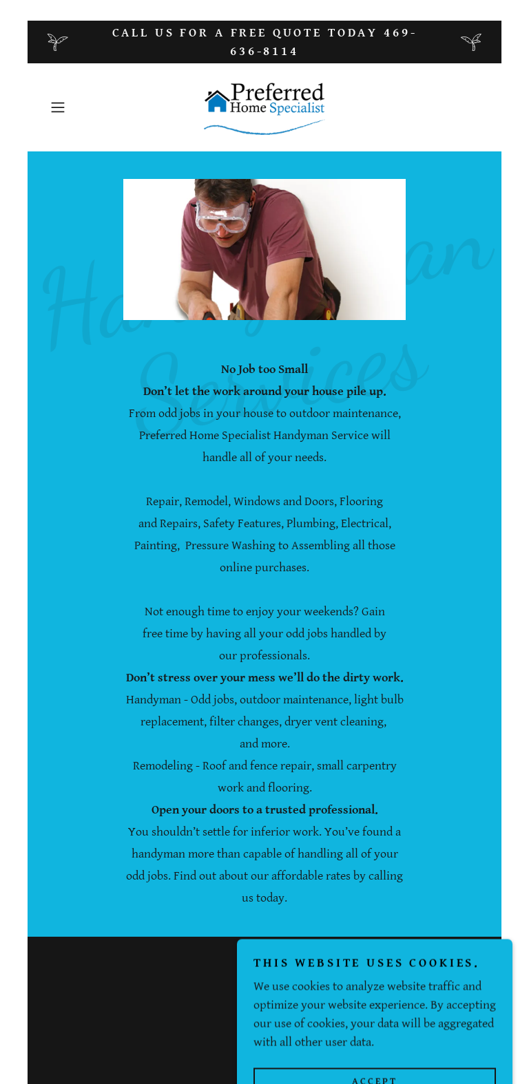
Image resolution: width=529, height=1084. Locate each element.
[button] (77, 107)
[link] (264, 107)
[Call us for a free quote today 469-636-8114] (264, 42)
